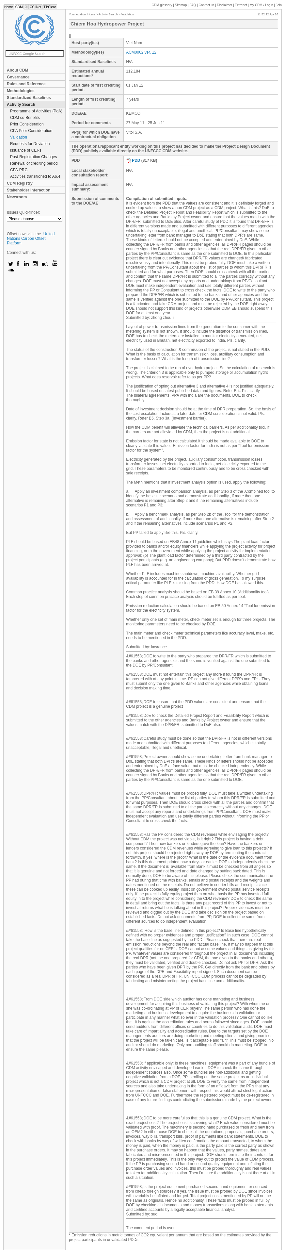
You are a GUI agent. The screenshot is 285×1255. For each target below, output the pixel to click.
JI (26, 7)
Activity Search (21, 104)
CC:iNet (35, 7)
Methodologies (21, 91)
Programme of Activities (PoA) (36, 111)
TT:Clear (49, 7)
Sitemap (181, 5)
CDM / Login (262, 5)
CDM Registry (20, 183)
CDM (19, 7)
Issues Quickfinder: (23, 212)
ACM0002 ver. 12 (141, 52)
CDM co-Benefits (25, 117)
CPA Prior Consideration (31, 130)
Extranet (241, 5)
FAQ (192, 5)
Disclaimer (224, 5)
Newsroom (17, 197)
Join (279, 5)
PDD (133, 160)
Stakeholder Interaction (28, 190)
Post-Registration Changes (33, 157)
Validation (18, 137)
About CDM (17, 70)
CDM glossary (162, 5)
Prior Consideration (27, 124)
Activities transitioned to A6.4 (35, 176)
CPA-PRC (18, 170)
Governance (18, 77)
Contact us (206, 5)
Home (8, 7)
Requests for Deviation (30, 143)
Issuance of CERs (25, 150)
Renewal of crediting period (33, 163)
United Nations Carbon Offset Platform (31, 238)
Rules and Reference (26, 84)
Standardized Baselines (29, 97)
